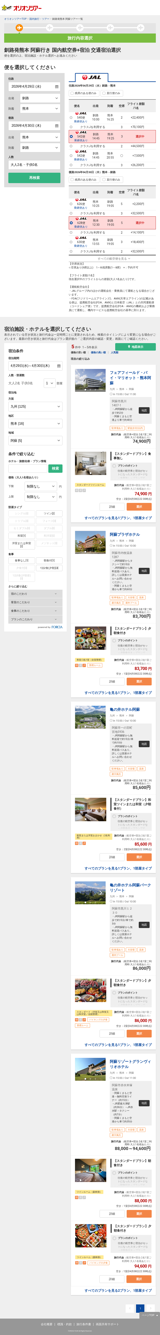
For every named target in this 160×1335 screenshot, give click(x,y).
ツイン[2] (49, 513)
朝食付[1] (49, 560)
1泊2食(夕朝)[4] (49, 567)
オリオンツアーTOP (15, 18)
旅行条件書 (83, 1324)
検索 (55, 468)
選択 (139, 506)
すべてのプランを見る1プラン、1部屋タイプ (118, 518)
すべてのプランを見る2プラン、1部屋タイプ (118, 1291)
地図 (144, 410)
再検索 (34, 178)
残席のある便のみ (85, 93)
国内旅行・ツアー (39, 18)
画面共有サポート (107, 1324)
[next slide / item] (101, 380)
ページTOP (148, 1315)
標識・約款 (64, 1324)
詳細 (112, 506)
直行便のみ (113, 93)
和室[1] (22, 535)
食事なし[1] (21, 560)
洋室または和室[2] (21, 545)
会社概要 (46, 1324)
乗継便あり (81, 121)
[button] (35, 594)
